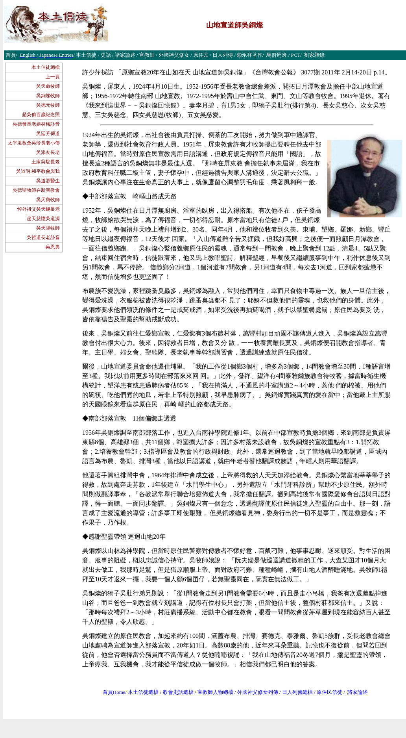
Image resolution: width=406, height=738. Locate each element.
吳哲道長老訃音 (43, 237)
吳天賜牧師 (48, 228)
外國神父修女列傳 (257, 692)
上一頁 (53, 77)
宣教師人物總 (212, 692)
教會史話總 (175, 692)
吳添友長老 (48, 152)
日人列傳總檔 (297, 692)
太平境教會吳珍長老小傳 (34, 143)
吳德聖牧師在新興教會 (36, 190)
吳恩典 (53, 247)
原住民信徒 (329, 692)
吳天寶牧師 (48, 199)
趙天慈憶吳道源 (43, 218)
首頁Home (114, 692)
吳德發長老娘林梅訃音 (36, 124)
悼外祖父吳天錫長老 (38, 209)
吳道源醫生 (48, 181)
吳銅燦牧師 (48, 95)
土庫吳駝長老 (45, 162)
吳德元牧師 (48, 105)
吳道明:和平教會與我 (38, 171)
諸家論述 (357, 692)
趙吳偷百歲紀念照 (41, 114)
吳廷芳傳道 (48, 133)
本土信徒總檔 (45, 67)
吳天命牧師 (48, 86)
